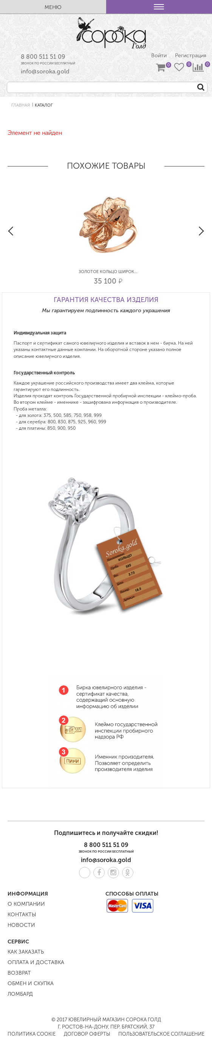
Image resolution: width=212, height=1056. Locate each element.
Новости (21, 925)
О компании (26, 904)
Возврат (19, 973)
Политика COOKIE (32, 1034)
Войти (159, 55)
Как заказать (26, 952)
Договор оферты (87, 1034)
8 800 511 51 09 (43, 56)
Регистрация (190, 55)
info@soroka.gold (45, 71)
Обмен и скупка (31, 983)
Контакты (22, 914)
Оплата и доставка (36, 962)
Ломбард (20, 994)
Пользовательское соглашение (161, 1034)
